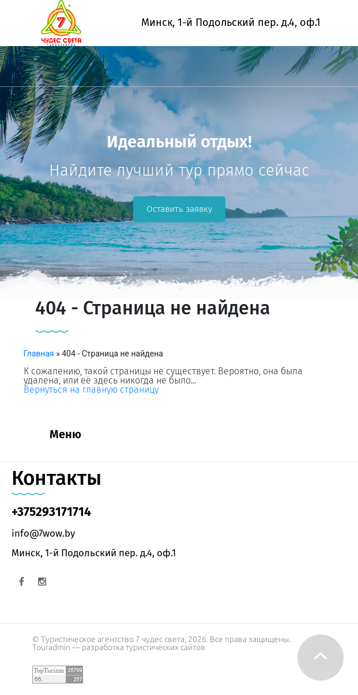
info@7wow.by (43, 533)
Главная (39, 353)
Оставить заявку (179, 209)
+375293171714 (51, 511)
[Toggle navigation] (16, 72)
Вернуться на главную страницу (91, 389)
